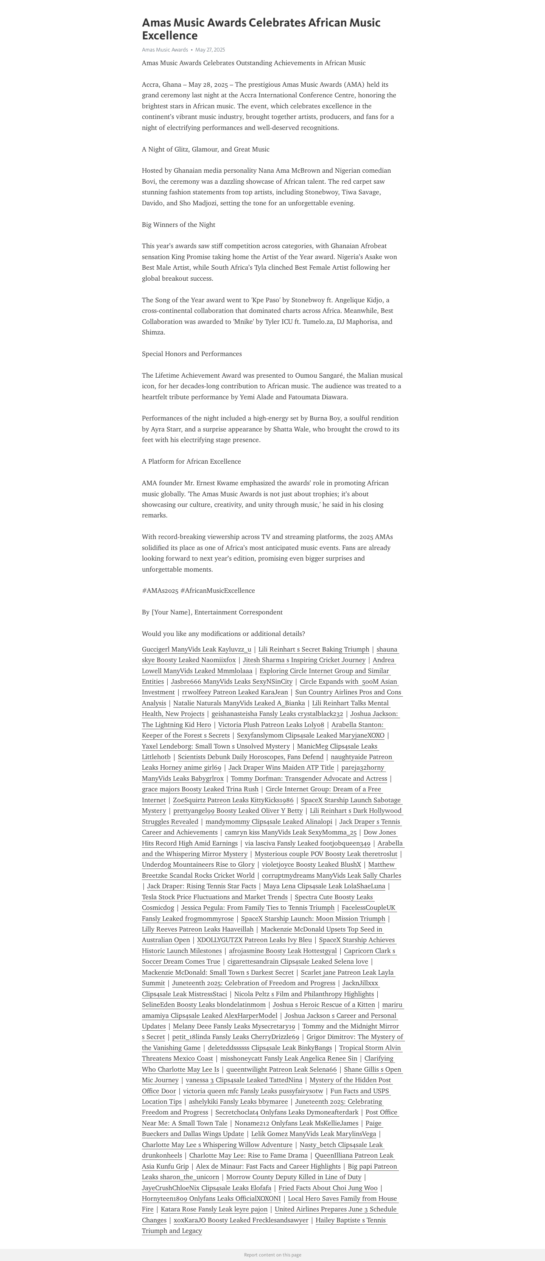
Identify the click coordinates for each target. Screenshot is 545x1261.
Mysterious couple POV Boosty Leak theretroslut (326, 854)
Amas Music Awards (165, 49)
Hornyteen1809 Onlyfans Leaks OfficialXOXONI (211, 1198)
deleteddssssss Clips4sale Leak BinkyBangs (270, 1048)
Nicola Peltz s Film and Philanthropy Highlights (304, 994)
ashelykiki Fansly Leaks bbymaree (238, 1101)
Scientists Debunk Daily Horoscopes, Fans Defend (251, 757)
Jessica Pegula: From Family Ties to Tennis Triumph (258, 907)
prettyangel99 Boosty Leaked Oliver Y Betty (238, 810)
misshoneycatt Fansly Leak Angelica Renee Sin (288, 1058)
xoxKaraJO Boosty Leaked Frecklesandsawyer (241, 1220)
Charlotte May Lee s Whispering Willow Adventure (217, 1145)
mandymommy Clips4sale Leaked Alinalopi (269, 821)
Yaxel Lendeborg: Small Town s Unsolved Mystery (216, 746)
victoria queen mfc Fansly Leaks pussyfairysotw (253, 1091)
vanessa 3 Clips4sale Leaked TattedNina (244, 1080)
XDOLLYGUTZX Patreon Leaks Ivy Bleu (254, 940)
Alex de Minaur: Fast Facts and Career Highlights (268, 1166)
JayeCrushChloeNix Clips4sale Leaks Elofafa (206, 1188)
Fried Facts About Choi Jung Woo (328, 1188)
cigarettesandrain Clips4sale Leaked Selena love (297, 961)
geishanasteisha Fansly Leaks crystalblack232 (277, 713)
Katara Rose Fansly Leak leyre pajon (214, 1209)
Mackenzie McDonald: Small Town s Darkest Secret (218, 972)
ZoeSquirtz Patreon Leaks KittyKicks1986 (233, 800)
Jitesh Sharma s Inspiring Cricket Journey (304, 660)
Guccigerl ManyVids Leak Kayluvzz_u (196, 649)
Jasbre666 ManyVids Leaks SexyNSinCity (232, 681)
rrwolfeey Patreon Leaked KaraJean (235, 692)
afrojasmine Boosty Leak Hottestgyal (283, 951)
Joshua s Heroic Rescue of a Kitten (324, 1004)
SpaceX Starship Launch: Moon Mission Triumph (313, 918)
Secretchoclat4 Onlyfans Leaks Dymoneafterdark (286, 1112)
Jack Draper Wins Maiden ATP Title (281, 767)
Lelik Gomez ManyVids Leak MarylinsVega (313, 1134)
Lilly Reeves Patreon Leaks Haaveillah (198, 929)
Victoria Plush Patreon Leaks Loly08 (271, 724)
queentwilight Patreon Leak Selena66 (281, 1069)
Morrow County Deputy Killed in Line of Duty (293, 1177)
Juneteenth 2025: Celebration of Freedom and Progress (253, 983)
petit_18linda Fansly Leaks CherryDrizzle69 (235, 1037)
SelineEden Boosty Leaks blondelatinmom (204, 1004)
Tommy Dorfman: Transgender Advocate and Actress (309, 778)
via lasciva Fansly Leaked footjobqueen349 (308, 843)
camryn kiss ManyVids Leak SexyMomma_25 (291, 832)
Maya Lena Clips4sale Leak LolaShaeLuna (324, 886)
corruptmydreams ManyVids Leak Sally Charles (331, 875)
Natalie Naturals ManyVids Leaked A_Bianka (239, 703)
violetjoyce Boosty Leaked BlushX (311, 864)
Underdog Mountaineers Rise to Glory (198, 864)
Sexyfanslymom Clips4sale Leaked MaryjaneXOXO (311, 735)
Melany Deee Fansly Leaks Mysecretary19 (234, 1026)
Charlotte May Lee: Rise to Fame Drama (248, 1155)
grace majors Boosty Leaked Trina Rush (200, 789)
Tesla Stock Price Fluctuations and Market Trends (215, 897)
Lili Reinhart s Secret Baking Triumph (313, 649)
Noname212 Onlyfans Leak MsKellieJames (296, 1123)
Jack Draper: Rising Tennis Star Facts (201, 886)
